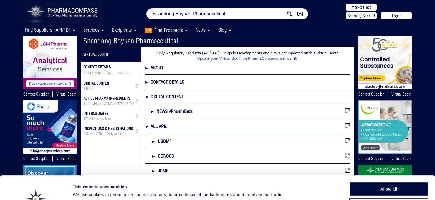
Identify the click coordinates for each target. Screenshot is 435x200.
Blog (222, 30)
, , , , (109, 104)
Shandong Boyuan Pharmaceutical (130, 40)
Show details (291, 189)
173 (86, 119)
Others (90, 134)
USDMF (107, 104)
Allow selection (388, 179)
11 (85, 104)
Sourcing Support (361, 15)
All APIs (93, 104)
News (201, 30)
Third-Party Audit (109, 134)
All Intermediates (100, 119)
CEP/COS (122, 104)
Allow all (388, 166)
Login (396, 15)
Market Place (361, 7)
